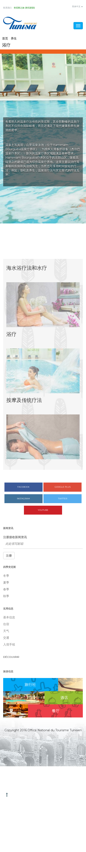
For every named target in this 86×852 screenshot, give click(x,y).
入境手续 (9, 644)
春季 (6, 589)
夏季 (6, 582)
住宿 (6, 624)
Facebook (23, 487)
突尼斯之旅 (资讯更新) (24, 8)
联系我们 (7, 8)
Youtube (43, 510)
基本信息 (9, 617)
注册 (9, 555)
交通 (6, 638)
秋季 (6, 596)
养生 (14, 38)
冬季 (6, 576)
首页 (5, 38)
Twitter (62, 498)
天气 (6, 631)
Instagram (23, 498)
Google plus (63, 487)
